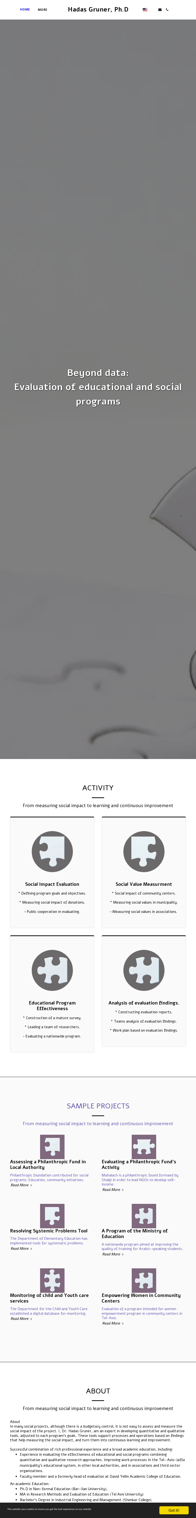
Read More (22, 1208)
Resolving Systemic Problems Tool (48, 1254)
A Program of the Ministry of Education (135, 1256)
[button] (171, 9)
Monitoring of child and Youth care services (49, 1321)
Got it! (174, 1510)
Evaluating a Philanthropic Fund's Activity (139, 1187)
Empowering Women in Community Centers (141, 1321)
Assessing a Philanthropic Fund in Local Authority (48, 1187)
